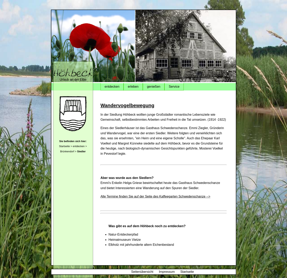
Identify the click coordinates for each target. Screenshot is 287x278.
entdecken (79, 146)
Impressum (167, 271)
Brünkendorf (67, 151)
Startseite (64, 146)
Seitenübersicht (142, 271)
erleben (133, 86)
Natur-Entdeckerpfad (123, 234)
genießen (153, 86)
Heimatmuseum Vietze (125, 239)
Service (174, 86)
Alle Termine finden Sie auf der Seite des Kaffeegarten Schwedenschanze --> (155, 196)
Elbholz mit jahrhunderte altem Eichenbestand (141, 244)
